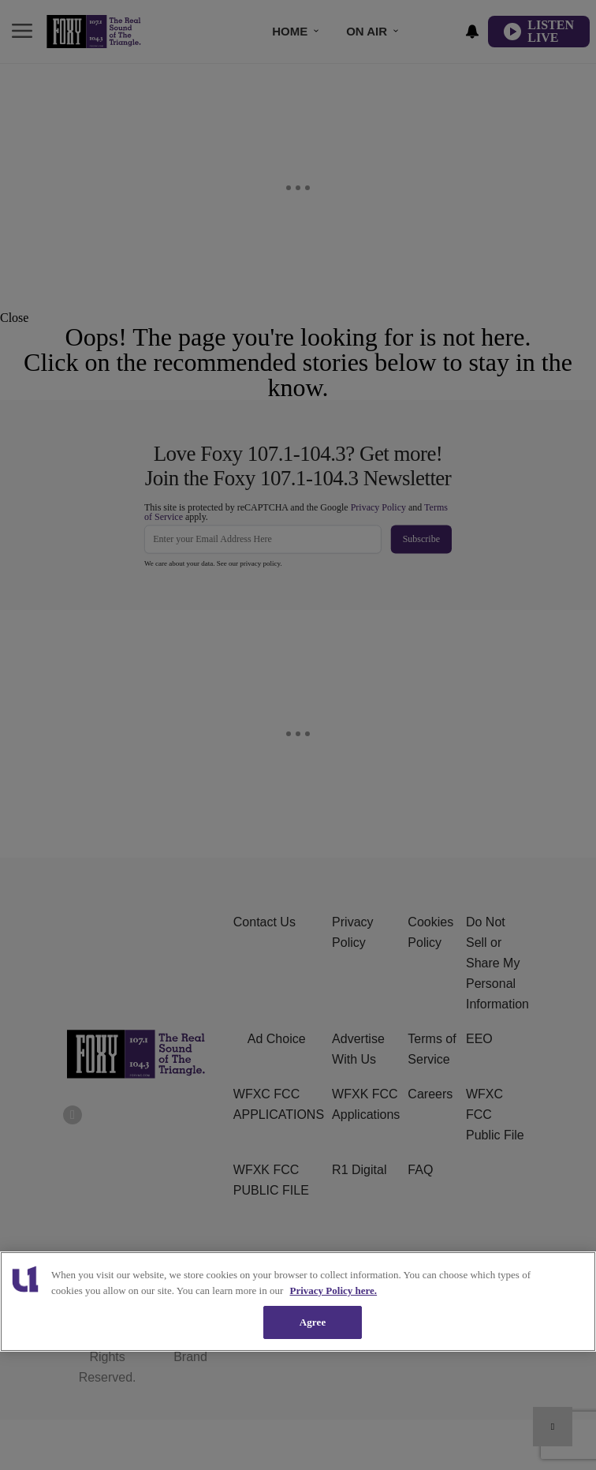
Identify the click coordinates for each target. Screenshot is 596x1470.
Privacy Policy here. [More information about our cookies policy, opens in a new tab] (334, 1290)
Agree (313, 1322)
